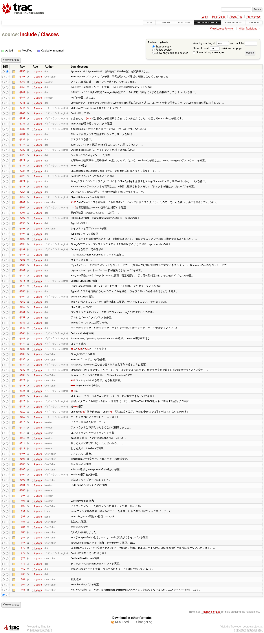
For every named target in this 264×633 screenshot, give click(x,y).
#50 (83, 411)
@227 (22, 160)
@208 (22, 207)
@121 (22, 406)
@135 (22, 359)
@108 (22, 453)
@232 (22, 144)
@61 (23, 590)
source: (10, 34)
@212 (22, 197)
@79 (23, 548)
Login (204, 16)
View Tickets (233, 22)
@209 (22, 202)
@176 (22, 275)
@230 (22, 150)
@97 (23, 501)
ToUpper (75, 364)
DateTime (76, 155)
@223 (22, 176)
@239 (22, 118)
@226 (22, 165)
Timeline (164, 22)
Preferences (253, 16)
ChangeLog (144, 622)
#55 (73, 348)
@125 (22, 391)
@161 (22, 312)
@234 (22, 134)
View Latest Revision (222, 28)
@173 (22, 286)
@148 (22, 322)
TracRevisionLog (211, 611)
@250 (22, 87)
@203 (22, 218)
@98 (23, 495)
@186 (22, 260)
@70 (23, 563)
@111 (22, 448)
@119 (22, 411)
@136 (22, 354)
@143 (22, 333)
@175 (22, 281)
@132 (22, 370)
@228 (22, 155)
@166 (22, 296)
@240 (22, 113)
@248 (22, 97)
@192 (22, 249)
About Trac (236, 16)
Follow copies (162, 49)
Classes (50, 34)
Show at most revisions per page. (217, 48)
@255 (22, 71)
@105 (22, 469)
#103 (73, 202)
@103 (22, 480)
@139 (22, 343)
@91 (23, 516)
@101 (22, 485)
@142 (22, 338)
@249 (22, 92)
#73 (80, 348)
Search (254, 22)
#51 (73, 390)
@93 (23, 506)
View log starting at (211, 43)
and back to (243, 43)
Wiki (149, 22)
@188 (22, 254)
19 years (37, 71)
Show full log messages (208, 52)
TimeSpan (76, 464)
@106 (22, 464)
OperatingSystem (95, 338)
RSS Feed (122, 622)
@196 (22, 233)
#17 (73, 380)
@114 (22, 433)
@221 (22, 181)
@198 (22, 223)
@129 (22, 380)
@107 (22, 459)
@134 (22, 364)
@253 (22, 76)
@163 (22, 301)
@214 (22, 192)
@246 (22, 102)
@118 (22, 417)
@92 (23, 511)
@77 (23, 553)
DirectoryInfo (83, 380)
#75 (86, 348)
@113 (22, 438)
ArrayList (78, 254)
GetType (98, 212)
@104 (22, 474)
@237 (22, 129)
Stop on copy (161, 46)
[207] (73, 207)
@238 (22, 123)
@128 (22, 385)
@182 (22, 270)
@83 (23, 532)
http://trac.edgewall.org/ (248, 629)
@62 (23, 584)
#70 (73, 385)
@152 (22, 317)
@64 (23, 579)
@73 (23, 558)
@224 (22, 171)
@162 (22, 307)
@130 (22, 375)
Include (28, 34)
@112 (22, 443)
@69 (23, 569)
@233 (22, 139)
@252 (22, 82)
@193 (22, 244)
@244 (22, 108)
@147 (22, 328)
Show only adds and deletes (170, 53)
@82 (23, 537)
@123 (22, 401)
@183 (22, 265)
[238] (88, 118)
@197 (22, 228)
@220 (22, 186)
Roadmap (184, 22)
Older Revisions (248, 28)
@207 (22, 212)
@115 (22, 427)
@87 (23, 521)
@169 (22, 291)
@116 (22, 422)
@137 (22, 349)
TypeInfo (75, 86)
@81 (23, 542)
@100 (22, 490)
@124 (22, 396)
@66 (23, 574)
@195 (22, 239)
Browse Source (207, 22)
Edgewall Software (41, 629)
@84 (23, 527)
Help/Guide (218, 16)
